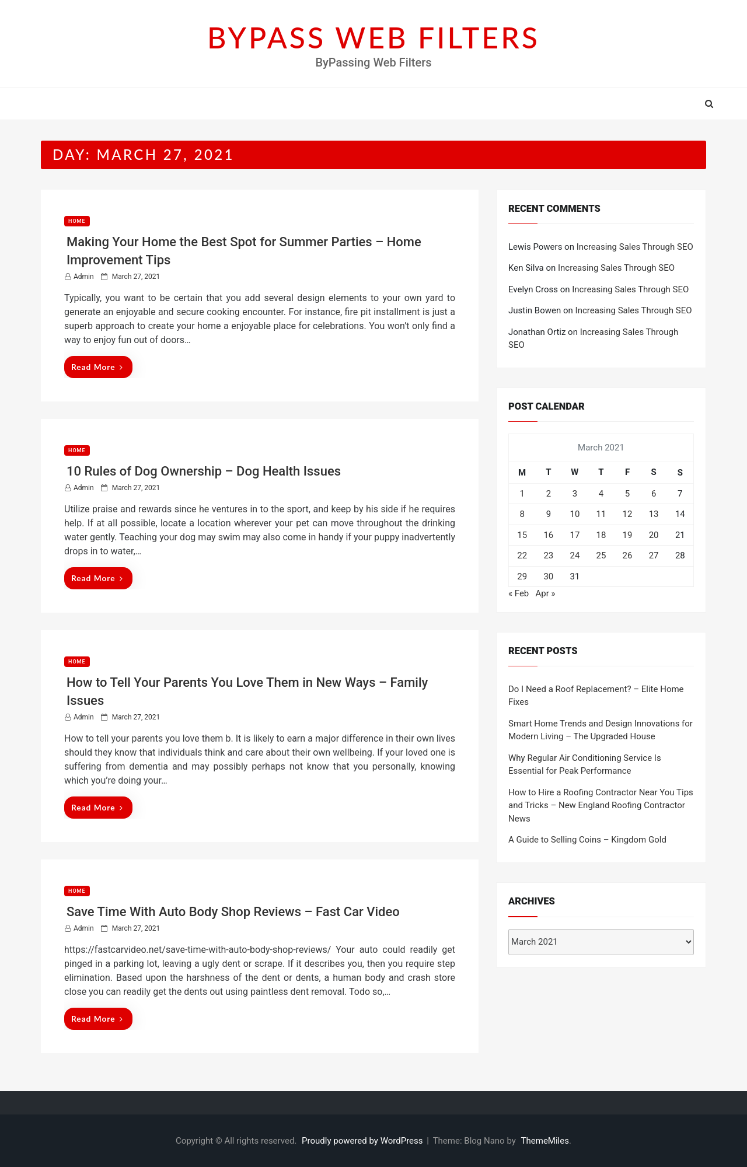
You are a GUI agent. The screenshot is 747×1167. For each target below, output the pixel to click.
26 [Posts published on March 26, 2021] (628, 555)
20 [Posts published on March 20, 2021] (654, 535)
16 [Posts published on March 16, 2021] (548, 535)
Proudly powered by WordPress (363, 1140)
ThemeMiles (545, 1140)
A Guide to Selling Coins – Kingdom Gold (587, 839)
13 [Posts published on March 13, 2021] (654, 514)
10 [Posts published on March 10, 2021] (575, 514)
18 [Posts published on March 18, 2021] (601, 535)
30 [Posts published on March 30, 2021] (548, 576)
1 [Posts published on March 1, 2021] (521, 493)
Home (77, 221)
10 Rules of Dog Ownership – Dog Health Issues (204, 471)
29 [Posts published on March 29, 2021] (522, 576)
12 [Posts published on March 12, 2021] (628, 514)
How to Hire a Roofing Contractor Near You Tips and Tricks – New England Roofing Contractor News (600, 805)
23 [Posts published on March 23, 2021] (548, 555)
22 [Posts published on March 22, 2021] (522, 555)
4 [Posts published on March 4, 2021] (601, 493)
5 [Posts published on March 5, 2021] (627, 493)
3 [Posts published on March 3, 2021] (575, 493)
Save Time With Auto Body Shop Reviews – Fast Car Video (233, 911)
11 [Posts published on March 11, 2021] (601, 514)
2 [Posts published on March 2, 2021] (548, 493)
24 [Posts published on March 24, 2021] (575, 555)
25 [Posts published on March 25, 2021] (601, 555)
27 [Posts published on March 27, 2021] (654, 555)
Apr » (545, 593)
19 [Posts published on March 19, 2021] (628, 535)
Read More (97, 367)
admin (84, 276)
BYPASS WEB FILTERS (373, 37)
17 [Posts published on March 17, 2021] (575, 535)
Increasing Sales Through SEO (635, 247)
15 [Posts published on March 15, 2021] (522, 535)
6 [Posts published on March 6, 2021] (653, 493)
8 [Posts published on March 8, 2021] (521, 514)
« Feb (518, 593)
